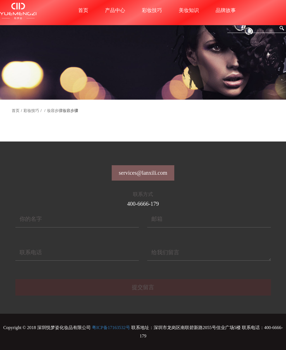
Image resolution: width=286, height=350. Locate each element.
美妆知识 (189, 10)
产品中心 (115, 10)
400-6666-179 (143, 204)
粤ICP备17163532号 (111, 327)
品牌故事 (226, 10)
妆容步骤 (55, 111)
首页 (83, 10)
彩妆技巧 (152, 10)
